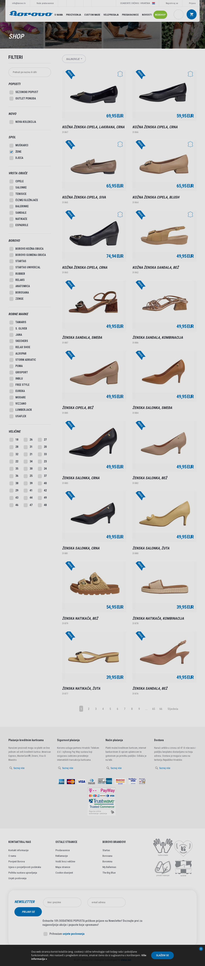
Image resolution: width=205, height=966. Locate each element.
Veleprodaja (111, 14)
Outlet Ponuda (22, 99)
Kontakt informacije (18, 850)
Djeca (16, 158)
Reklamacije (61, 855)
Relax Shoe (19, 348)
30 (28, 469)
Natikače (18, 219)
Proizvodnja (73, 14)
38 (13, 483)
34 (28, 462)
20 (42, 447)
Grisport (18, 373)
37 (42, 476)
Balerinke (19, 207)
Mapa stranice (62, 867)
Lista (195, 59)
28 (13, 447)
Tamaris (17, 323)
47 (28, 505)
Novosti (147, 14)
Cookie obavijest (64, 872)
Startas (17, 261)
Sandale (17, 213)
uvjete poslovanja (73, 924)
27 (42, 440)
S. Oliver (18, 329)
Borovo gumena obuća (27, 255)
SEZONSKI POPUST (23, 92)
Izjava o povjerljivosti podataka (24, 867)
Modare (17, 398)
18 (13, 440)
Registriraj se (172, 3)
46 (13, 505)
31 (28, 447)
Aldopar (17, 354)
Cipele (16, 181)
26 (28, 440)
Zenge (16, 299)
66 (160, 708)
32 (13, 454)
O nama (58, 14)
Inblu (16, 379)
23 (42, 462)
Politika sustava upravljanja (22, 872)
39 (28, 483)
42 (42, 491)
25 (28, 476)
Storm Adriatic (22, 360)
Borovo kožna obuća (26, 249)
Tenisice (17, 194)
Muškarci (18, 146)
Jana (15, 335)
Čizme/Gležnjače (23, 200)
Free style (19, 385)
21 (28, 454)
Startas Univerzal (24, 268)
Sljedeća (173, 708)
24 (42, 469)
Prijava (192, 3)
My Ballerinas (109, 867)
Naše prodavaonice (45, 3)
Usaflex (17, 416)
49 (42, 498)
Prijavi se (142, 902)
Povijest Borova (16, 861)
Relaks (17, 280)
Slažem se (162, 955)
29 (13, 491)
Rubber (17, 274)
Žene (15, 152)
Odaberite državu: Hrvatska (137, 3)
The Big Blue (109, 872)
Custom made (92, 14)
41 (28, 491)
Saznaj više (18, 768)
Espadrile (18, 225)
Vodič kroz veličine (65, 861)
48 (42, 505)
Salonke (18, 188)
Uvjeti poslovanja (17, 878)
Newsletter (24, 902)
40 (42, 483)
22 (13, 462)
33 (42, 454)
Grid (188, 59)
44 (28, 498)
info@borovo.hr (19, 3)
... (146, 708)
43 (13, 498)
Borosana (19, 293)
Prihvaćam (63, 925)
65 (153, 708)
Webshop (160, 14)
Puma (16, 366)
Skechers (18, 341)
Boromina (107, 861)
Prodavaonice (130, 14)
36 (13, 476)
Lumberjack (20, 410)
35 (13, 469)
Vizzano (17, 404)
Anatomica (19, 287)
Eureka (17, 391)
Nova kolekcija (22, 122)
